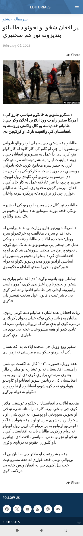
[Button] (73, 55)
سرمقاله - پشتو (15, 19)
